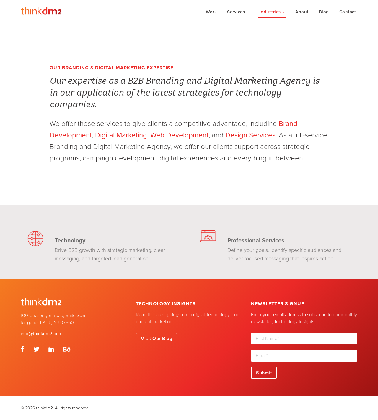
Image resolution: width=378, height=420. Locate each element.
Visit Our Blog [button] (156, 339)
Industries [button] (272, 11)
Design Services (250, 135)
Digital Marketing (121, 135)
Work (211, 11)
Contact (347, 11)
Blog (324, 11)
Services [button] (238, 11)
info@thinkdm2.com (42, 333)
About (302, 11)
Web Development (179, 135)
